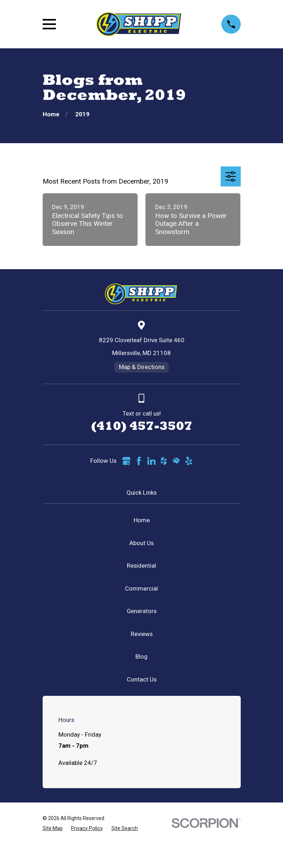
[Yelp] (188, 461)
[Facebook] (139, 461)
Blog (141, 656)
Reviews (142, 633)
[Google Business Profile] (126, 461)
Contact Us (142, 679)
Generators (142, 611)
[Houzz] (163, 461)
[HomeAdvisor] (176, 461)
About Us (141, 543)
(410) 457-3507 (141, 425)
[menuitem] (53, 828)
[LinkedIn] (151, 461)
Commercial (141, 588)
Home (142, 520)
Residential (141, 565)
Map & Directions (141, 366)
